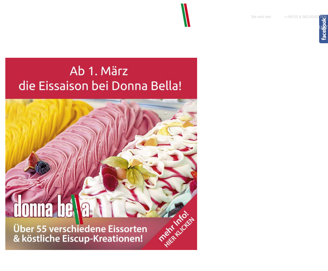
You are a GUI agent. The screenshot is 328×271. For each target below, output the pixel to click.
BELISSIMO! (148, 27)
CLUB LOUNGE (222, 27)
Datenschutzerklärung (230, 264)
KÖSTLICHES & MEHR (184, 27)
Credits (255, 264)
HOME (278, 17)
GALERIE (298, 27)
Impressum (201, 264)
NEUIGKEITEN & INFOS (263, 27)
